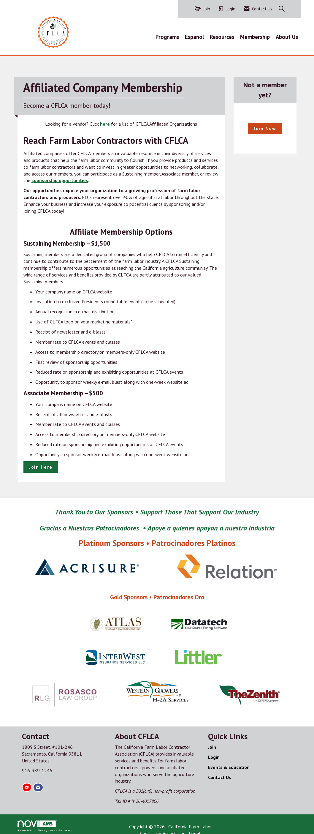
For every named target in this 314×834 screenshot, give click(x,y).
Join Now (265, 126)
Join (212, 744)
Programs (167, 35)
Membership (255, 35)
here (105, 121)
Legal (212, 824)
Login (214, 754)
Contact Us (219, 775)
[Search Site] (282, 9)
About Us (287, 35)
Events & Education (229, 764)
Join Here (41, 464)
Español (194, 35)
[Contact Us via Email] (38, 784)
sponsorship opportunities (59, 178)
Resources (222, 35)
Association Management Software (45, 823)
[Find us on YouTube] (26, 784)
